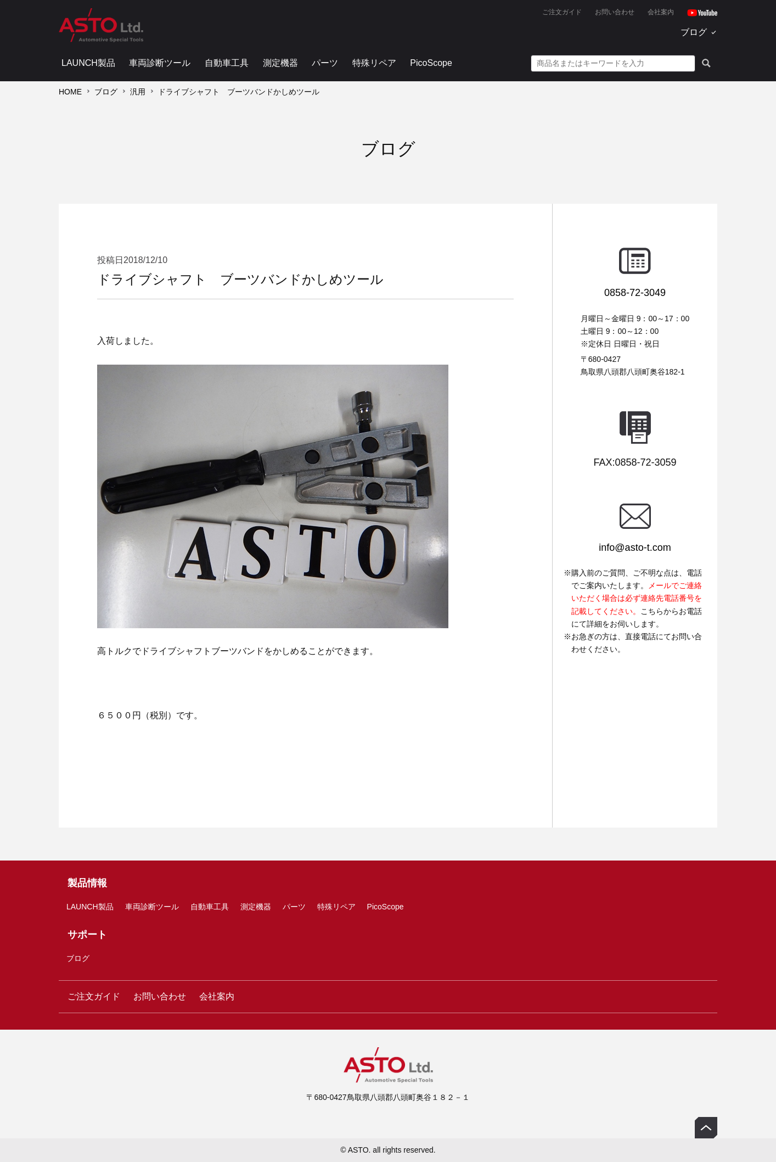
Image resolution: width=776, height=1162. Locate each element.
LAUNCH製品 (88, 63)
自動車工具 (227, 63)
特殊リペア (374, 63)
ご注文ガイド (562, 12)
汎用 (137, 91)
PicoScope (431, 63)
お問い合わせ (614, 12)
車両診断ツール (159, 63)
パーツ (325, 63)
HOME (70, 91)
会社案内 (661, 12)
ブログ (694, 32)
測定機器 (280, 63)
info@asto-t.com (635, 547)
